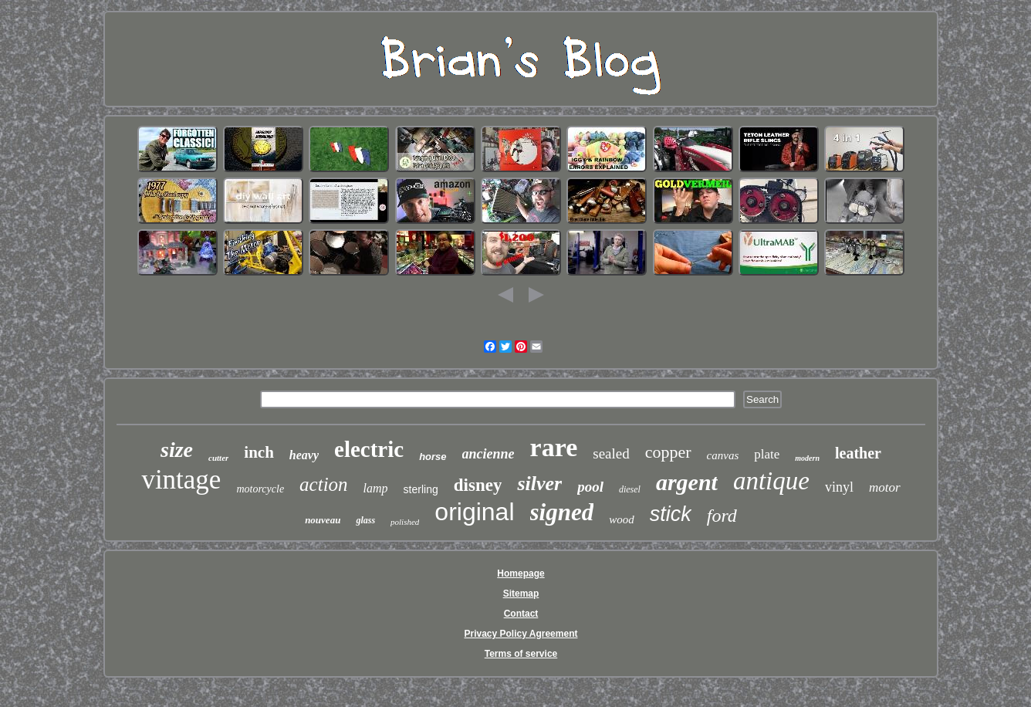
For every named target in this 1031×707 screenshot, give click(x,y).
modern (807, 458)
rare (554, 447)
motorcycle (260, 489)
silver (539, 483)
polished (404, 521)
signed (562, 512)
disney (478, 485)
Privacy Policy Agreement (521, 633)
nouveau (322, 520)
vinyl (839, 487)
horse (432, 456)
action (323, 484)
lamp (375, 488)
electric (369, 449)
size (177, 450)
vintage (181, 480)
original (474, 512)
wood (621, 519)
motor (885, 487)
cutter (218, 457)
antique (771, 481)
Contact (521, 613)
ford (722, 516)
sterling (421, 489)
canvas (723, 455)
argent (687, 482)
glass (365, 520)
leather (858, 453)
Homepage (520, 573)
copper (668, 452)
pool (590, 487)
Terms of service (521, 653)
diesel (630, 489)
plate (766, 454)
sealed (611, 453)
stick (670, 514)
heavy (304, 455)
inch (259, 452)
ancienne (488, 454)
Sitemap (521, 593)
